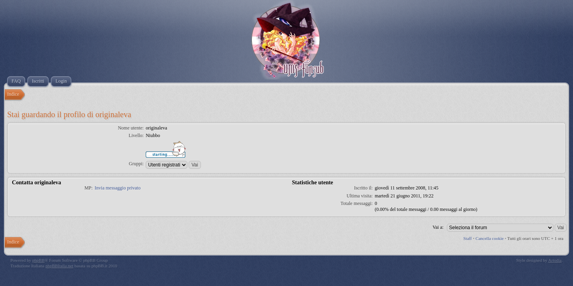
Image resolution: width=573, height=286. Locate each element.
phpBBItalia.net (59, 265)
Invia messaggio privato (117, 188)
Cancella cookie (490, 238)
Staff (468, 238)
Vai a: (438, 227)
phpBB (38, 260)
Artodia (555, 260)
